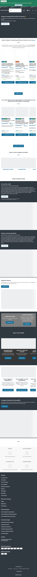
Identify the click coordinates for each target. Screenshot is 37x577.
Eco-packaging (4, 484)
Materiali (3, 488)
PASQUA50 (3, 1)
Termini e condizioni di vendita (7, 531)
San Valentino (4, 505)
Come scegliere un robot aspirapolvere (9, 514)
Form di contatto (4, 540)
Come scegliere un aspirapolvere (7, 511)
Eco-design (3, 479)
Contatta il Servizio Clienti (6, 539)
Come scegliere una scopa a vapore (8, 516)
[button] (23, 10)
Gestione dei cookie (5, 524)
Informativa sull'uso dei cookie (7, 522)
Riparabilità (3, 493)
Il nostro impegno (4, 482)
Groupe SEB (10, 568)
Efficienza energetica (5, 486)
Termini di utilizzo (4, 533)
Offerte (2, 501)
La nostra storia (4, 477)
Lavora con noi (15, 568)
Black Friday (3, 503)
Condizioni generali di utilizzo (7, 528)
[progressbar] (18, 216)
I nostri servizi (4, 495)
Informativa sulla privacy (6, 526)
